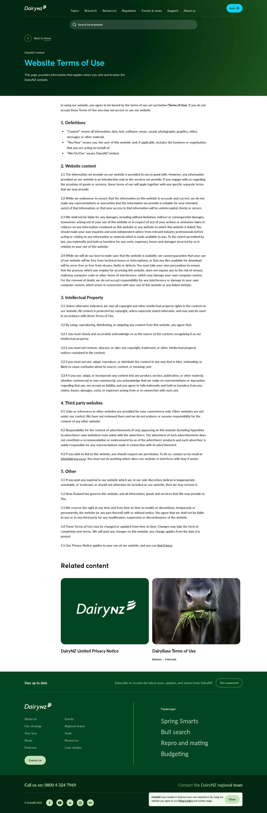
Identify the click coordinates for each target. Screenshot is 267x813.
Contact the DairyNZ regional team (210, 784)
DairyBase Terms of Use (174, 650)
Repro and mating (184, 743)
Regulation (129, 10)
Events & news (152, 10)
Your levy (31, 733)
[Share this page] (90, 802)
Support (172, 10)
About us (190, 10)
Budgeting (175, 754)
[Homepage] (35, 8)
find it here (164, 545)
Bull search (175, 732)
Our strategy (33, 726)
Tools (68, 733)
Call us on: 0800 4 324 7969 (50, 785)
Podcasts (31, 747)
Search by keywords (90, 24)
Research (90, 10)
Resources (109, 10)
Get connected (229, 682)
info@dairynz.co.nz (73, 459)
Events (69, 718)
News (28, 740)
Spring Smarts (179, 721)
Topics (74, 10)
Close (232, 799)
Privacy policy (185, 800)
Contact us (35, 760)
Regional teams (75, 726)
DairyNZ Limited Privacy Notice (90, 650)
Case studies (73, 747)
